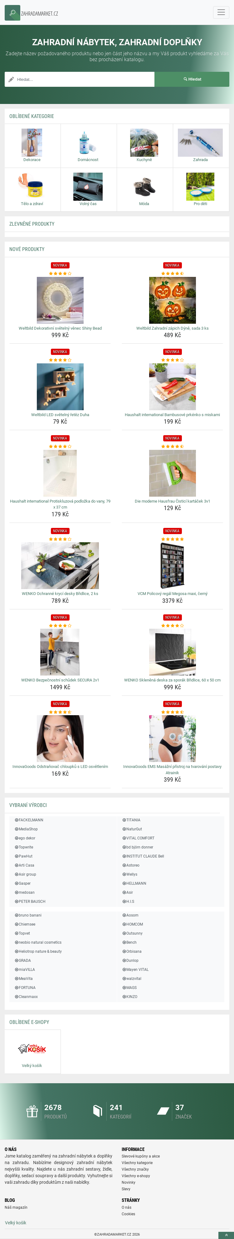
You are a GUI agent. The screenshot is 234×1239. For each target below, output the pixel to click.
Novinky (128, 1182)
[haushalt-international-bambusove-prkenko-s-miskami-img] (172, 386)
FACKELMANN (28, 820)
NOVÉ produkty (26, 249)
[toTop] (226, 1235)
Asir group (25, 874)
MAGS (129, 988)
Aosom (130, 915)
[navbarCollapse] (221, 12)
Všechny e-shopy (136, 1176)
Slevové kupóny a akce (141, 1156)
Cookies (128, 1214)
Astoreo (130, 865)
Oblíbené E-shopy (29, 1022)
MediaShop (26, 829)
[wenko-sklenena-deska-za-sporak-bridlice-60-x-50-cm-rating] (172, 626)
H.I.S (128, 901)
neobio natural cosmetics (37, 942)
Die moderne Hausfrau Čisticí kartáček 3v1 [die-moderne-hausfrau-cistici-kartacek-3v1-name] (172, 501)
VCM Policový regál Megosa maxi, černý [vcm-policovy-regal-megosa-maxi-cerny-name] (172, 593)
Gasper (22, 883)
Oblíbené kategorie (31, 116)
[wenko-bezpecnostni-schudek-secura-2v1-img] (60, 652)
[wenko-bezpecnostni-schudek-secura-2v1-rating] (60, 626)
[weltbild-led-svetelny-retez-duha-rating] (60, 360)
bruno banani (27, 915)
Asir (127, 892)
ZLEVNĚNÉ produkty (31, 224)
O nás (126, 1207)
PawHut (23, 856)
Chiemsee (24, 924)
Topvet (22, 933)
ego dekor (24, 838)
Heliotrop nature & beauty (38, 951)
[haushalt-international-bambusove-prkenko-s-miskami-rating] (172, 360)
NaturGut (132, 829)
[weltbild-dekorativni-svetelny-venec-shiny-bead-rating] (60, 274)
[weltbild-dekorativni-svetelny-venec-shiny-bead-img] (60, 300)
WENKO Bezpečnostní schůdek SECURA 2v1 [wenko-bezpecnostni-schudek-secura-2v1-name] (60, 680)
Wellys (129, 874)
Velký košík (15, 1222)
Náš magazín (16, 1207)
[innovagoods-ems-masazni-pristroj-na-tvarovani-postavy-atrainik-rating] (172, 712)
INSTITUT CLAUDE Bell (143, 856)
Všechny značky (135, 1169)
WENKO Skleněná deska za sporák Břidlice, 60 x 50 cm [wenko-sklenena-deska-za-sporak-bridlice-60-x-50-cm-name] (172, 680)
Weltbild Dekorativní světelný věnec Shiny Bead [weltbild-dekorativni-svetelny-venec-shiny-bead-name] (60, 328)
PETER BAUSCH (30, 901)
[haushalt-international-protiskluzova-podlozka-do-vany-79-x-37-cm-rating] (60, 447)
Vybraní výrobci (28, 805)
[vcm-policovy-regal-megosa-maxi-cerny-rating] (172, 539)
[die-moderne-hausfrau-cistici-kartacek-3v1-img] (172, 473)
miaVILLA (24, 969)
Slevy (126, 1189)
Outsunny (132, 933)
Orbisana (132, 951)
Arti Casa (24, 865)
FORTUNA (25, 988)
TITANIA (131, 820)
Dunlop (130, 960)
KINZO (129, 997)
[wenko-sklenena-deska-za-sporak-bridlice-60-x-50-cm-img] (172, 652)
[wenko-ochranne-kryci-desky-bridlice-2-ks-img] (60, 565)
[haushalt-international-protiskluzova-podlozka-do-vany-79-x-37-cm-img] (60, 473)
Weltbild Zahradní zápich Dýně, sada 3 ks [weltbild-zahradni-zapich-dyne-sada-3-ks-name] (172, 328)
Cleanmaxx (26, 997)
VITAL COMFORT (138, 838)
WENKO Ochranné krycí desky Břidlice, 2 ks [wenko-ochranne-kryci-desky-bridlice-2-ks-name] (60, 593)
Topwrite (23, 847)
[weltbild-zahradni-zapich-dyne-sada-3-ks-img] (172, 300)
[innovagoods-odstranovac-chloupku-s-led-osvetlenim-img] (60, 738)
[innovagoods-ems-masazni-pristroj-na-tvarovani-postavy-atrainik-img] (172, 738)
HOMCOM (132, 924)
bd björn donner (137, 847)
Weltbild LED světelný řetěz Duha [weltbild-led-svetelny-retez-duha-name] (60, 414)
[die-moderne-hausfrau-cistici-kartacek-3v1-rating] (172, 447)
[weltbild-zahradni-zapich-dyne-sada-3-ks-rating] (172, 274)
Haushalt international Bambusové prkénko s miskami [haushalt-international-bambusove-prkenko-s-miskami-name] (172, 414)
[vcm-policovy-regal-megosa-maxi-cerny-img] (172, 565)
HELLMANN (134, 883)
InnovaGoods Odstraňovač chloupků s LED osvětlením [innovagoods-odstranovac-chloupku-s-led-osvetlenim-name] (60, 766)
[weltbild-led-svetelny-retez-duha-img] (60, 386)
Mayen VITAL (135, 969)
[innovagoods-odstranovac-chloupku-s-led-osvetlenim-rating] (60, 712)
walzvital (131, 978)
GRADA (22, 960)
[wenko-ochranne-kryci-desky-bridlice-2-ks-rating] (60, 539)
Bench (129, 942)
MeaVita (23, 978)
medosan (24, 892)
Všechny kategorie (137, 1163)
